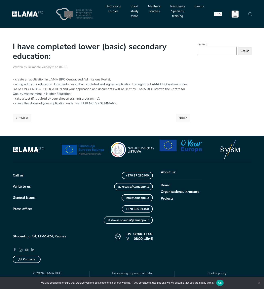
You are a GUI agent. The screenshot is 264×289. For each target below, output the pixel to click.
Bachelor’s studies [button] (113, 8)
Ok (220, 282)
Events (199, 6)
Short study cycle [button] (134, 11)
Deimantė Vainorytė (41, 67)
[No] (259, 283)
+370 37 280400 (137, 175)
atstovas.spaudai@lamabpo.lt (128, 220)
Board (165, 185)
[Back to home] (27, 14)
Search (202, 44)
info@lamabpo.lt (137, 198)
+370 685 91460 (137, 209)
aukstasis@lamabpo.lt (133, 187)
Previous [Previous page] (22, 118)
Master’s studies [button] (154, 8)
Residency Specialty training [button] (177, 11)
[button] (250, 14)
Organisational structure (180, 191)
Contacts (26, 259)
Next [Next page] (183, 118)
